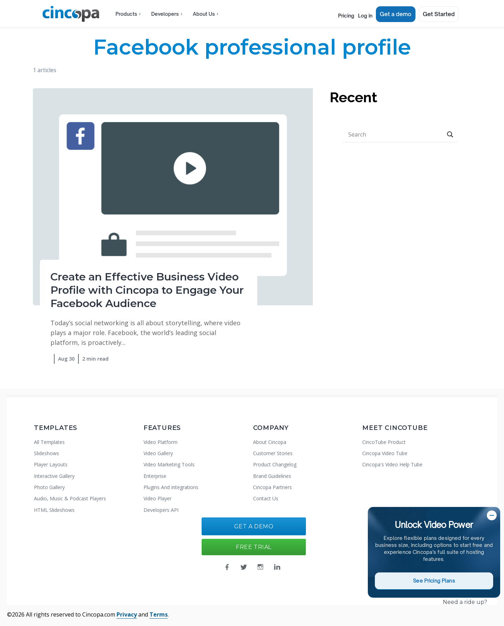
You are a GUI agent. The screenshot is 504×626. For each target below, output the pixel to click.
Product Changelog (274, 464)
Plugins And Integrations (171, 487)
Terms (158, 614)
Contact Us (265, 498)
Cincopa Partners (272, 487)
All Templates (49, 442)
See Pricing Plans (434, 581)
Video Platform (160, 442)
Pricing (336, 14)
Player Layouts (51, 464)
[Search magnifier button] (450, 134)
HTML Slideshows (54, 510)
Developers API (161, 510)
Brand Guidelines (272, 476)
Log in (362, 14)
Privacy (127, 614)
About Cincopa (269, 442)
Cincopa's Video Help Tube (392, 464)
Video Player (158, 498)
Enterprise (155, 476)
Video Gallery (158, 453)
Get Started (439, 14)
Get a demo (396, 14)
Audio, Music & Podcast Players (70, 498)
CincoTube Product (384, 442)
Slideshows (46, 453)
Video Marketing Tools (169, 464)
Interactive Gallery (54, 476)
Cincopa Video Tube (384, 453)
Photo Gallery (49, 487)
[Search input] (394, 134)
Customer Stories (273, 453)
